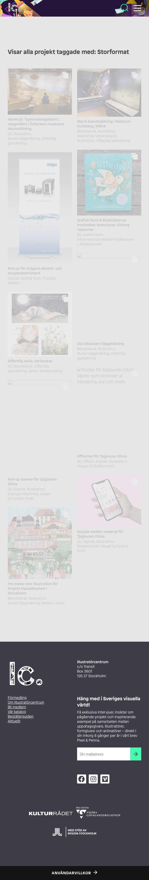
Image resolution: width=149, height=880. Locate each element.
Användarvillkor (71, 873)
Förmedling (17, 697)
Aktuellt (14, 721)
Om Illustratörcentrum (26, 702)
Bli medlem (17, 707)
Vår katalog (17, 711)
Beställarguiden (20, 716)
